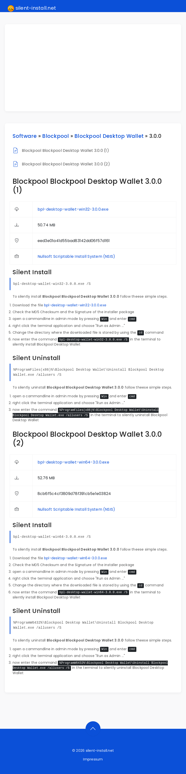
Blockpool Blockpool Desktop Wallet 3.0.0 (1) (65, 150)
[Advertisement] (96, 68)
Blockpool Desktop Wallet (109, 136)
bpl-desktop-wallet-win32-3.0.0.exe (73, 209)
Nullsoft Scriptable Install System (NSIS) (76, 256)
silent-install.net (32, 8)
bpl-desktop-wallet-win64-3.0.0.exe (73, 462)
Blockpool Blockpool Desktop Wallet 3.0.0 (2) (66, 164)
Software (25, 136)
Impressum (93, 759)
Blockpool (55, 136)
